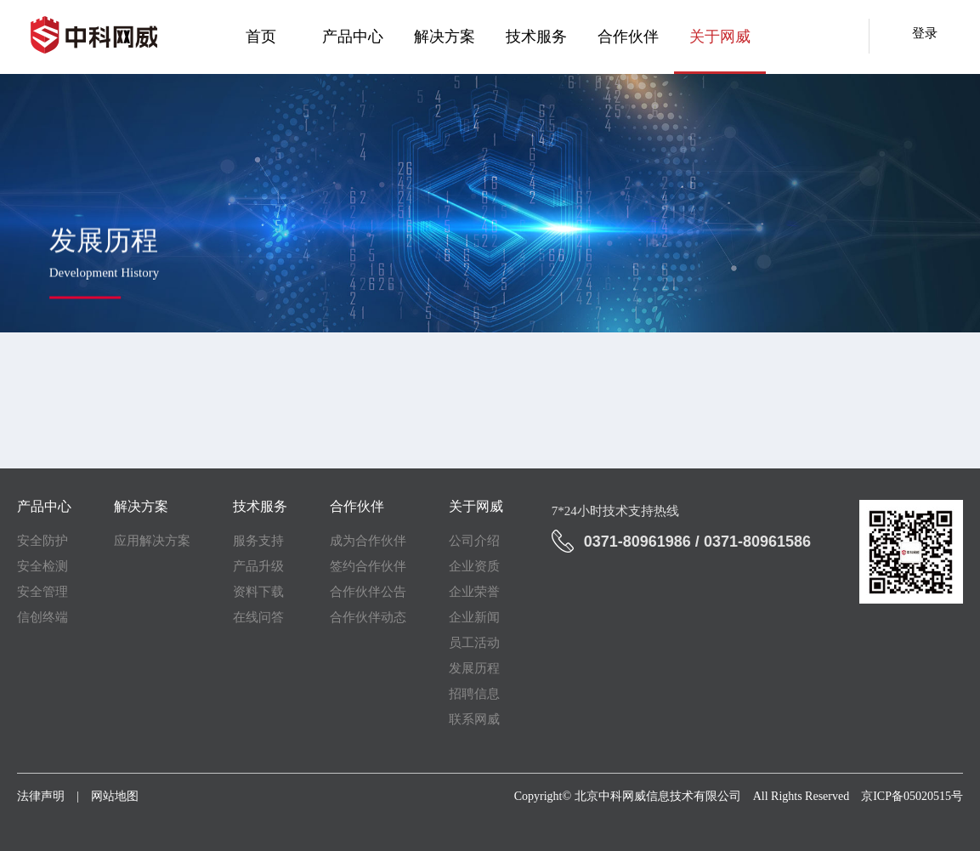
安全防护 (42, 540)
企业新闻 (474, 617)
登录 (925, 33)
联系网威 (474, 719)
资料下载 (258, 592)
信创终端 (42, 617)
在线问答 (258, 617)
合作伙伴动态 (368, 617)
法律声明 (41, 796)
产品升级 (258, 566)
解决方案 (444, 36)
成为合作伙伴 (368, 540)
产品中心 (352, 36)
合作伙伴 (628, 36)
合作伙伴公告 (368, 592)
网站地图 (115, 796)
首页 (261, 36)
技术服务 (536, 36)
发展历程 (474, 668)
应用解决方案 (152, 540)
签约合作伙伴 (368, 566)
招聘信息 (474, 694)
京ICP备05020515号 (912, 796)
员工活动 (474, 643)
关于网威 (720, 36)
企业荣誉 (474, 592)
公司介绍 (474, 540)
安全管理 (42, 592)
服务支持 (258, 540)
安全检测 (42, 566)
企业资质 (474, 566)
